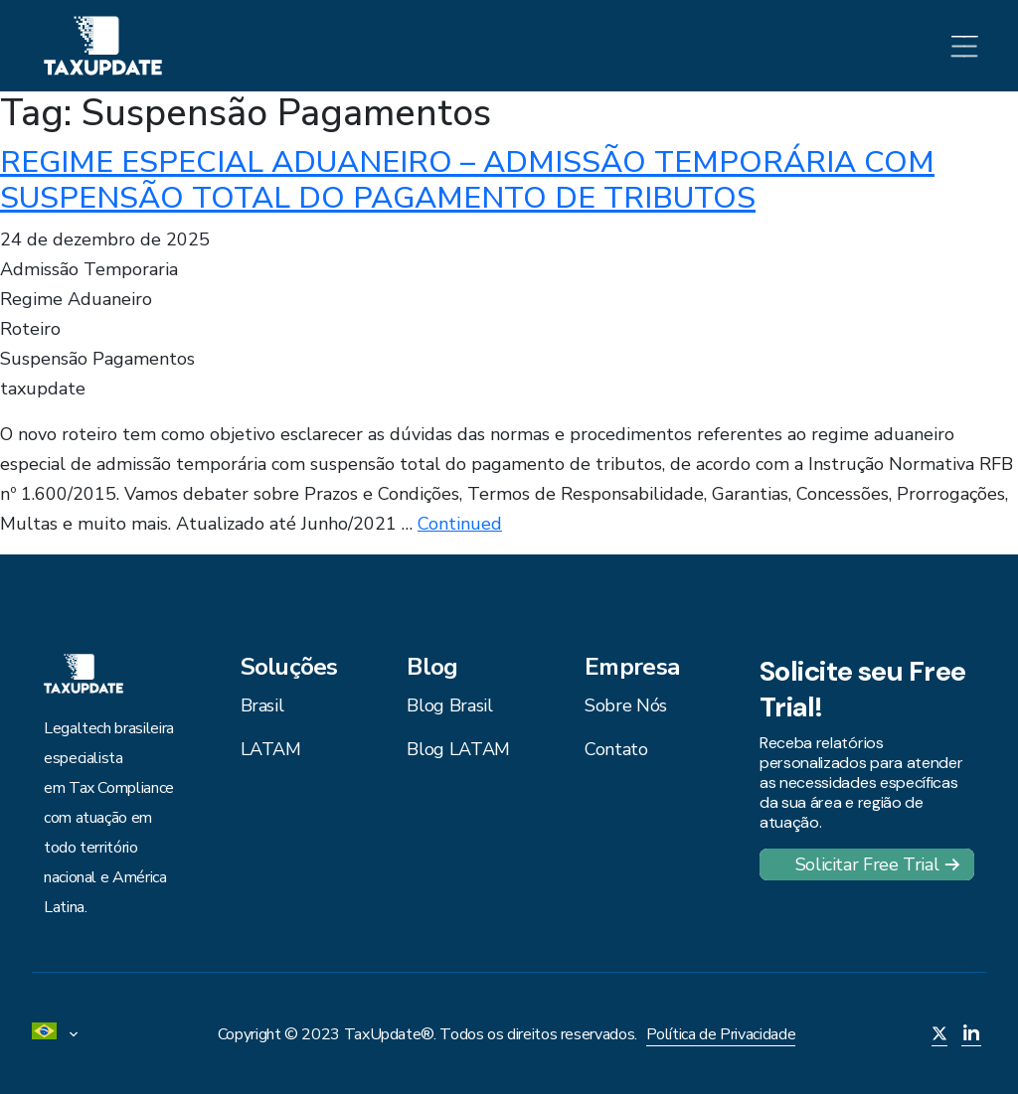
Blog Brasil (449, 705)
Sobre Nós (626, 705)
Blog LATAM (458, 749)
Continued (460, 524)
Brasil (262, 705)
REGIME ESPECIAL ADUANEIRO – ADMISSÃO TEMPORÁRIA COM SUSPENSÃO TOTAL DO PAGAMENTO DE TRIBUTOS (467, 180)
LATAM (271, 749)
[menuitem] (61, 1034)
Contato (616, 749)
